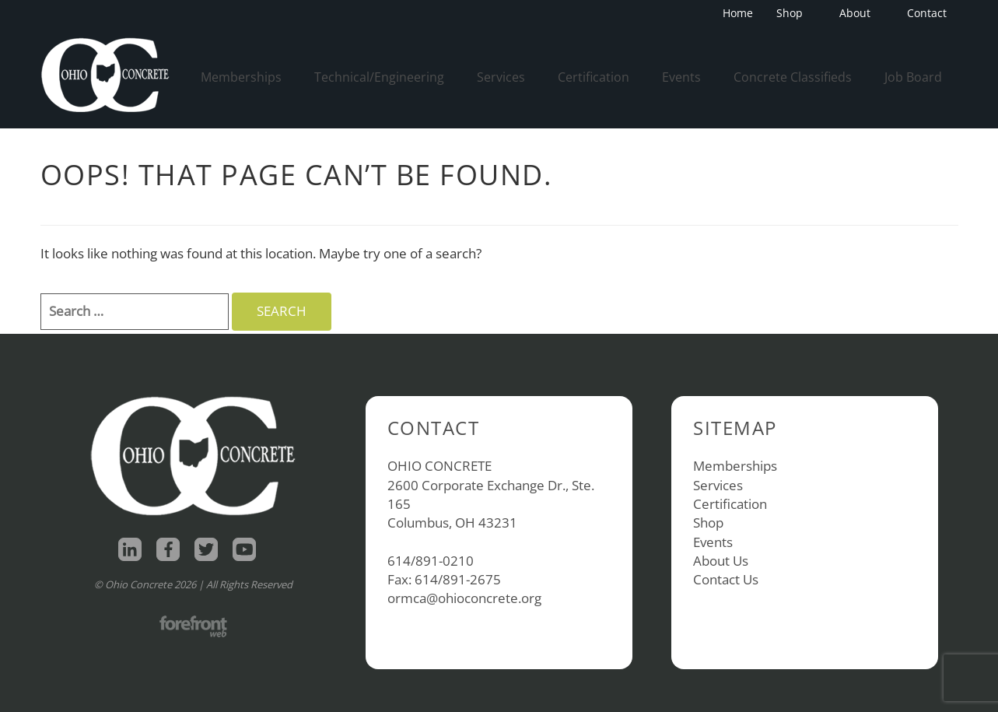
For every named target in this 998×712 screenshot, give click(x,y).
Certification (593, 77)
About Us (720, 561)
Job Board (913, 77)
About (859, 12)
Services (501, 77)
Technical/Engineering (379, 77)
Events (681, 77)
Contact (927, 12)
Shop (794, 12)
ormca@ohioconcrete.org (464, 598)
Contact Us (725, 579)
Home (738, 12)
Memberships (241, 77)
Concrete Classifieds (793, 77)
